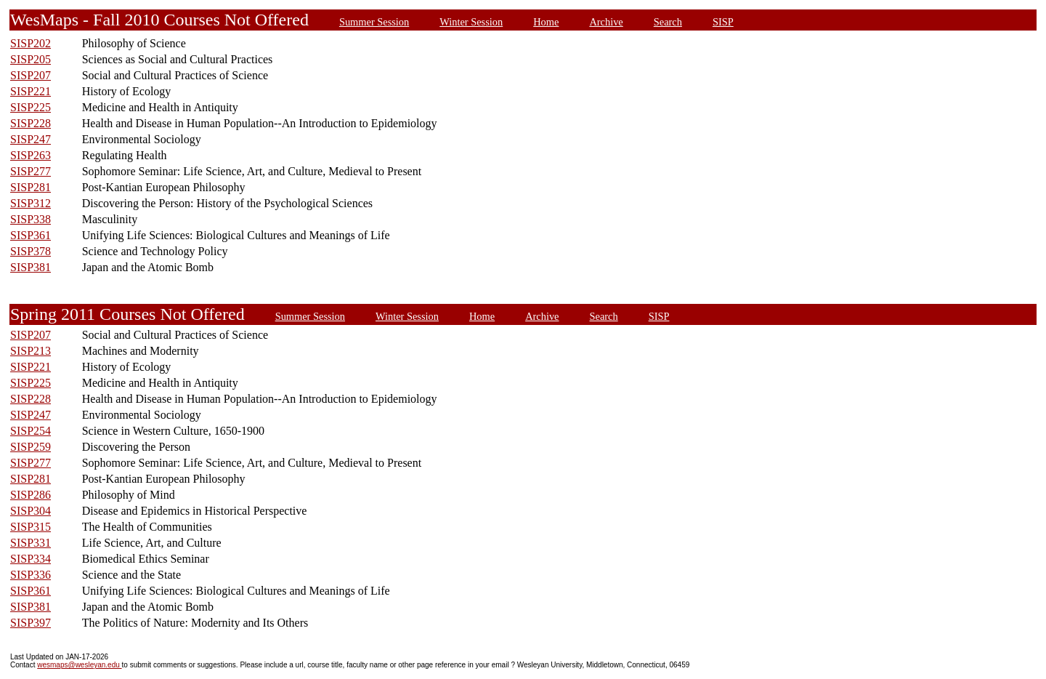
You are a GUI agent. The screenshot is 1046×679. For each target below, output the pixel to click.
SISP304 (30, 511)
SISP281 (30, 187)
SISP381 (30, 267)
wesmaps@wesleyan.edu (79, 665)
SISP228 (30, 123)
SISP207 (30, 75)
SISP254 (30, 431)
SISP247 (30, 139)
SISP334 (30, 559)
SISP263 (30, 155)
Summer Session (374, 22)
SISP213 (30, 351)
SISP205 (30, 59)
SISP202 (30, 43)
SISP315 (30, 527)
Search (668, 22)
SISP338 (30, 219)
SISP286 (30, 495)
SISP (723, 22)
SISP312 (30, 203)
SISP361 (30, 235)
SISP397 (30, 622)
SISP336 (30, 574)
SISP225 (30, 107)
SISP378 (30, 251)
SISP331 (30, 543)
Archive (606, 22)
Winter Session (471, 22)
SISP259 (30, 447)
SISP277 (30, 171)
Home (546, 22)
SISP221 (30, 91)
